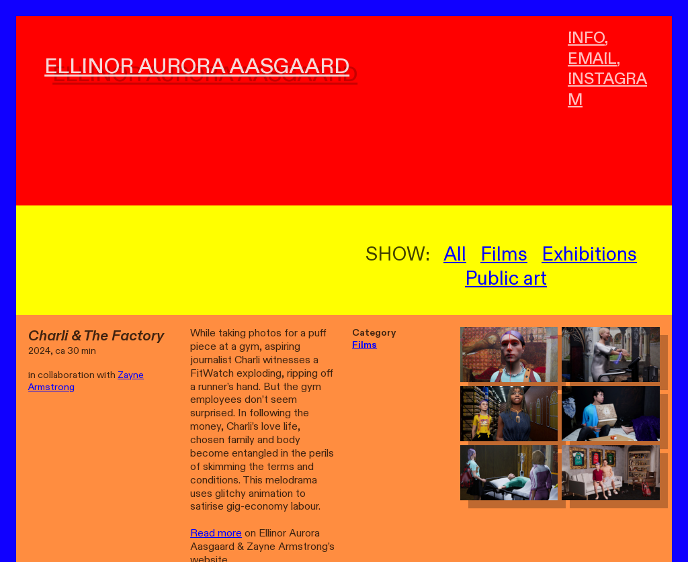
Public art (506, 278)
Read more (216, 533)
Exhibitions (589, 254)
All (454, 254)
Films (503, 254)
